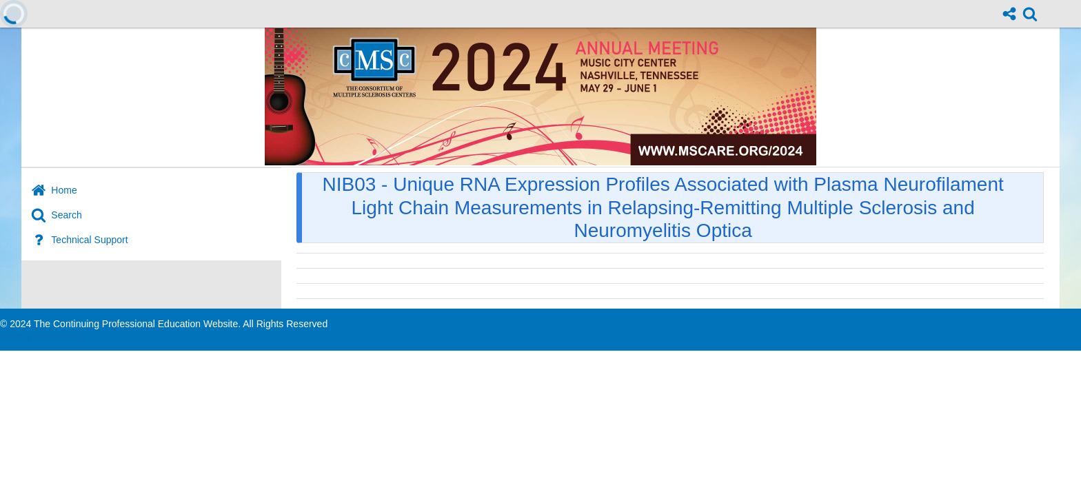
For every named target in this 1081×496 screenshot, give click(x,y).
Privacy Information (41, 335)
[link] (1030, 13)
